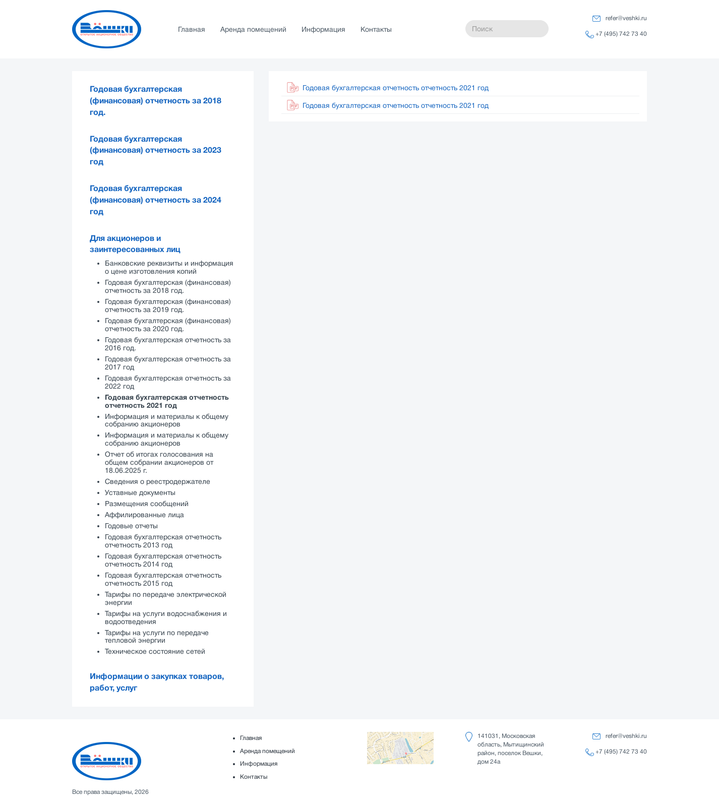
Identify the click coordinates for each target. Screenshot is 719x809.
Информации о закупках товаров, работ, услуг (157, 682)
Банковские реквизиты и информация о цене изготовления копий (169, 267)
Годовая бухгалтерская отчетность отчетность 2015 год (163, 579)
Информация (323, 29)
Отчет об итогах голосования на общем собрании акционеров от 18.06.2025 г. (159, 462)
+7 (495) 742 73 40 (621, 33)
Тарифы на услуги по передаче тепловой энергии (157, 637)
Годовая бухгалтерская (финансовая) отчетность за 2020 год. (168, 325)
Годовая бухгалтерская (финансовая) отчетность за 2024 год (155, 200)
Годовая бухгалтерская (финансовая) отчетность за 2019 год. (168, 305)
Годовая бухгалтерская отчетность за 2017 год (168, 363)
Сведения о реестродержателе (157, 481)
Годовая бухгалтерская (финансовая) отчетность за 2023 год (155, 151)
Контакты (376, 29)
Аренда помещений (253, 29)
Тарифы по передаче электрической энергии (165, 598)
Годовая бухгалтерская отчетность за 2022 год (168, 382)
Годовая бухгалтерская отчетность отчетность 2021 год (167, 401)
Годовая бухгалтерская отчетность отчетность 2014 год (163, 560)
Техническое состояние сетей (155, 651)
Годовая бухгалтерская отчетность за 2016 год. (168, 344)
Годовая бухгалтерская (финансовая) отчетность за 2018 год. (155, 101)
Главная (191, 29)
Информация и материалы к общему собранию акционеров (166, 420)
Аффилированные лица (144, 515)
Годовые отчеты (131, 526)
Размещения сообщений (147, 504)
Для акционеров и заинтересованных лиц (135, 244)
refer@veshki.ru (626, 18)
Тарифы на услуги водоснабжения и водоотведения (166, 617)
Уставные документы (140, 492)
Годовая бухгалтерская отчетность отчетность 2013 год (163, 541)
